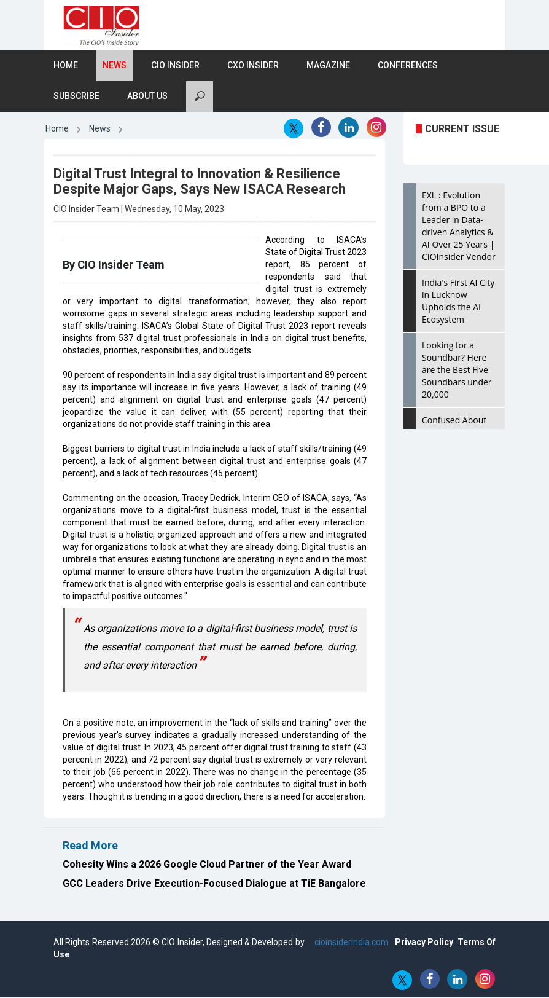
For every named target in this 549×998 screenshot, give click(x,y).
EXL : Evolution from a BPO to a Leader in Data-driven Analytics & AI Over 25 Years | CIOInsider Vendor (459, 226)
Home (65, 66)
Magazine (328, 66)
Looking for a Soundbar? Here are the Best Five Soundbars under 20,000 (457, 370)
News (115, 66)
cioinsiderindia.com (351, 943)
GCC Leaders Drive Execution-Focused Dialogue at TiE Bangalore (214, 883)
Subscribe (76, 96)
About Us (147, 96)
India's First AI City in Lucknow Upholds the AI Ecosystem (458, 301)
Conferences (408, 66)
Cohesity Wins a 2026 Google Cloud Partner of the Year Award (207, 864)
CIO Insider (175, 66)
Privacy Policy (424, 943)
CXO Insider (253, 66)
